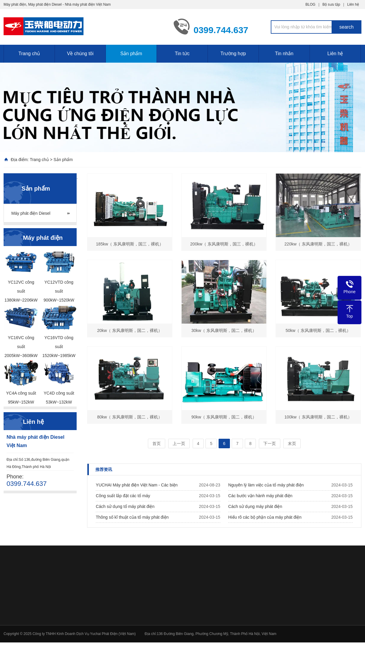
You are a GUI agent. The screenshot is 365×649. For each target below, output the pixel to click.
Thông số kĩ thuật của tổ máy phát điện (132, 517)
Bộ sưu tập (331, 4)
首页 (156, 443)
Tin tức (182, 53)
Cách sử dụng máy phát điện (255, 506)
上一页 (179, 443)
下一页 (269, 443)
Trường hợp (233, 53)
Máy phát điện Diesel (30, 213)
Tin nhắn (284, 53)
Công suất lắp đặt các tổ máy (123, 495)
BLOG (310, 4)
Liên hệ (353, 4)
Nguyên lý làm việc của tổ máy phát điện (266, 485)
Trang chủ (29, 53)
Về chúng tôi (80, 53)
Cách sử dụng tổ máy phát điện (125, 506)
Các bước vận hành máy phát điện (260, 495)
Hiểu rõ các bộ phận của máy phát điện (264, 517)
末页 (292, 443)
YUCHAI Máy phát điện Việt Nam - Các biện (136, 485)
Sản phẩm (131, 53)
